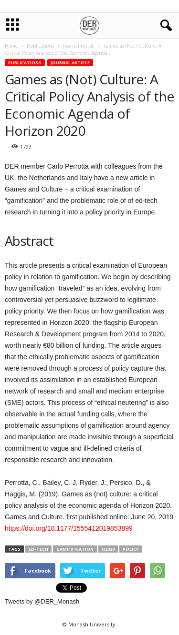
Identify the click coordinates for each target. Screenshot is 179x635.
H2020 (108, 549)
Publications (25, 63)
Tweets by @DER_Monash (42, 601)
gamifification (75, 549)
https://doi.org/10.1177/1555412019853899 (69, 528)
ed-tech (38, 549)
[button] (164, 25)
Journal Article (70, 63)
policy (130, 549)
